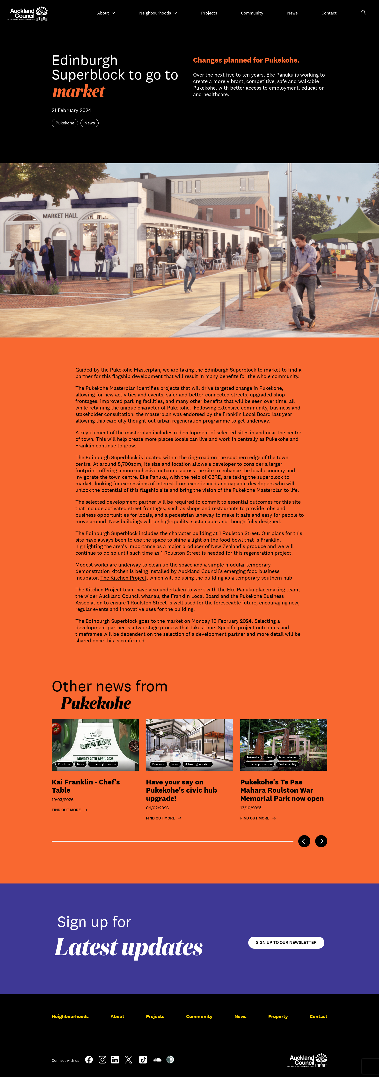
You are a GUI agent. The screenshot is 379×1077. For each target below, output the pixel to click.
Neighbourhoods (158, 13)
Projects (209, 13)
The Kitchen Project (123, 577)
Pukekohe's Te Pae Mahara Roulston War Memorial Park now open (282, 790)
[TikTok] (143, 1062)
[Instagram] (102, 1061)
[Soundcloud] (157, 1062)
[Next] (321, 841)
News (292, 13)
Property (278, 1016)
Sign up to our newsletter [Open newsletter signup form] (286, 942)
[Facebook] (89, 1062)
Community (252, 13)
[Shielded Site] (170, 1061)
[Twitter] (128, 1062)
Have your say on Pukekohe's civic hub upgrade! (181, 790)
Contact (329, 13)
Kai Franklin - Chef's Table (86, 786)
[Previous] (304, 841)
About (106, 13)
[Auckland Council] (307, 1060)
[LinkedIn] (115, 1061)
